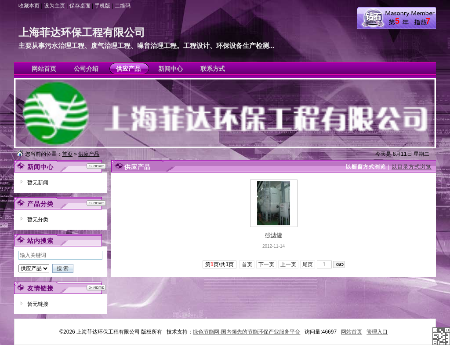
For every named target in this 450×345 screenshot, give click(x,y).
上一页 (288, 264)
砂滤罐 (273, 235)
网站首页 (351, 332)
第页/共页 (219, 264)
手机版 (102, 6)
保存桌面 (80, 6)
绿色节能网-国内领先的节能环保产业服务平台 (246, 332)
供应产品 (88, 154)
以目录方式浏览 (412, 167)
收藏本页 (29, 6)
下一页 (266, 264)
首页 (67, 154)
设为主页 (54, 6)
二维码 (123, 6)
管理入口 (377, 332)
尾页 (308, 264)
